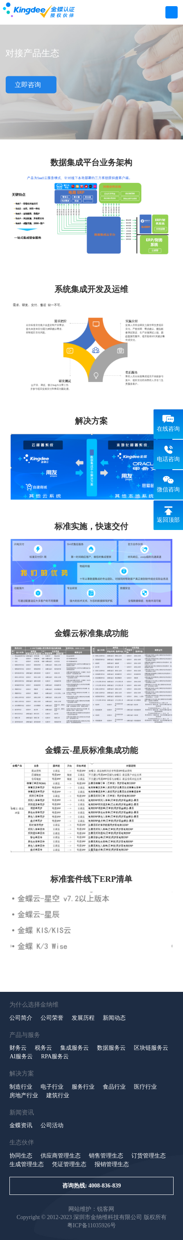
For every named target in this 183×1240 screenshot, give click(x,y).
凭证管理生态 (69, 1164)
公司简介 (20, 1018)
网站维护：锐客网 (91, 1209)
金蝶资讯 (20, 1125)
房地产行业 (23, 1095)
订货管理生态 (148, 1156)
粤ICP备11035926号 (91, 1225)
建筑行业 (57, 1095)
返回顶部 (168, 520)
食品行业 (114, 1087)
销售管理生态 (106, 1156)
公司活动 (52, 1125)
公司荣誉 (52, 1018)
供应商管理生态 (61, 1156)
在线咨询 (168, 429)
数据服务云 (111, 1048)
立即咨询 (31, 84)
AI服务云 (21, 1056)
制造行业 (20, 1087)
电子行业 (52, 1087)
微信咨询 (168, 489)
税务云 (43, 1048)
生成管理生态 (26, 1164)
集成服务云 (74, 1048)
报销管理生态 (112, 1164)
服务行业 (83, 1087)
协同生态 (20, 1156)
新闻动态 (114, 1018)
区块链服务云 (151, 1048)
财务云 (18, 1048)
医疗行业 (145, 1087)
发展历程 (83, 1018)
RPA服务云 (55, 1056)
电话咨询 (168, 459)
